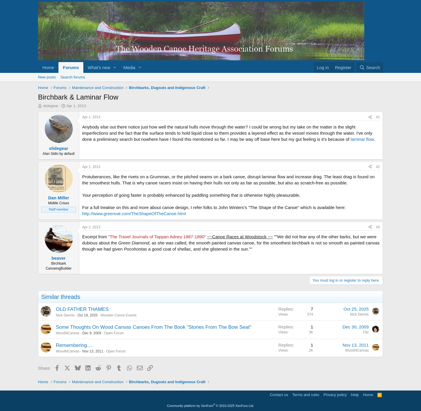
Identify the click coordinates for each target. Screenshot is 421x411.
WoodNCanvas (67, 333)
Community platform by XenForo (210, 405)
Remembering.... (74, 345)
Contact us (279, 395)
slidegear (50, 106)
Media (129, 67)
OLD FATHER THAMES (82, 309)
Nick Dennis (65, 315)
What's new (99, 67)
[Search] (369, 67)
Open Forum (114, 333)
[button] (115, 67)
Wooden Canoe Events (119, 315)
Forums (71, 67)
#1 (378, 117)
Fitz (366, 332)
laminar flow (362, 139)
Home (48, 67)
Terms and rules (305, 395)
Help (355, 395)
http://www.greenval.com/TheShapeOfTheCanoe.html (134, 213)
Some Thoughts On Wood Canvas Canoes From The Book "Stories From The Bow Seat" (153, 327)
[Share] (370, 117)
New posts (47, 77)
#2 (378, 167)
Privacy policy (335, 395)
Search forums (73, 77)
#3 (378, 227)
